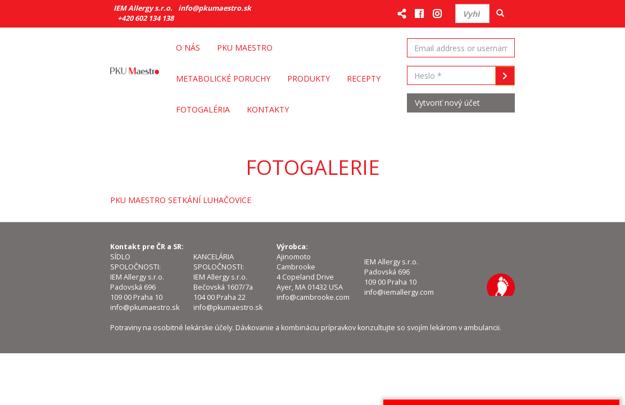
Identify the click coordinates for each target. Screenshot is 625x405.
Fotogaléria (203, 109)
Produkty (308, 78)
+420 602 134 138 (145, 18)
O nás (188, 47)
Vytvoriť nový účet (447, 102)
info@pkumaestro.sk (214, 8)
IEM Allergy (501, 284)
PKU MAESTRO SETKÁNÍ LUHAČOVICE (180, 200)
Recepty (364, 78)
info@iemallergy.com (399, 292)
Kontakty (268, 109)
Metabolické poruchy (223, 78)
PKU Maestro (245, 47)
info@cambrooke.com (313, 297)
